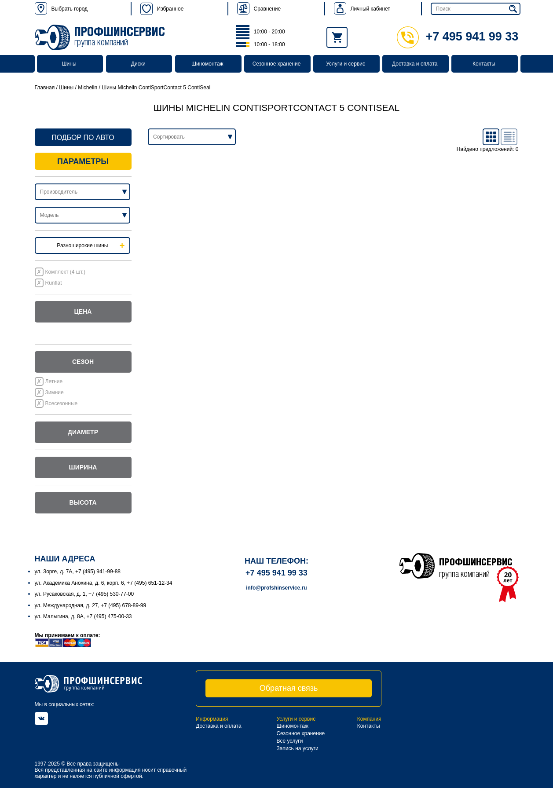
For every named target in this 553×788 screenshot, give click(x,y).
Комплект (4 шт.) (65, 272)
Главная (45, 87)
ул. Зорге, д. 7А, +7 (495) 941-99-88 (78, 571)
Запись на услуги (297, 748)
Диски (138, 64)
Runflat (53, 283)
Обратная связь (289, 688)
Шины (69, 64)
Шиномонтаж (207, 64)
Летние (54, 381)
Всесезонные (61, 403)
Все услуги (289, 741)
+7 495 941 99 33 (457, 36)
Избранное (162, 9)
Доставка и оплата (415, 64)
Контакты (483, 64)
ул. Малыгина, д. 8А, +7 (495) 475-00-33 (83, 616)
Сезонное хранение (277, 64)
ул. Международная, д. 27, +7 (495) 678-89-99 (90, 605)
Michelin (87, 87)
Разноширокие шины (82, 245)
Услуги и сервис (345, 64)
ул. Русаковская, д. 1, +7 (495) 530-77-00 (84, 594)
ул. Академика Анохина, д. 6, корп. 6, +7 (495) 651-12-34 (103, 583)
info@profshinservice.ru (276, 588)
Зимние (54, 392)
